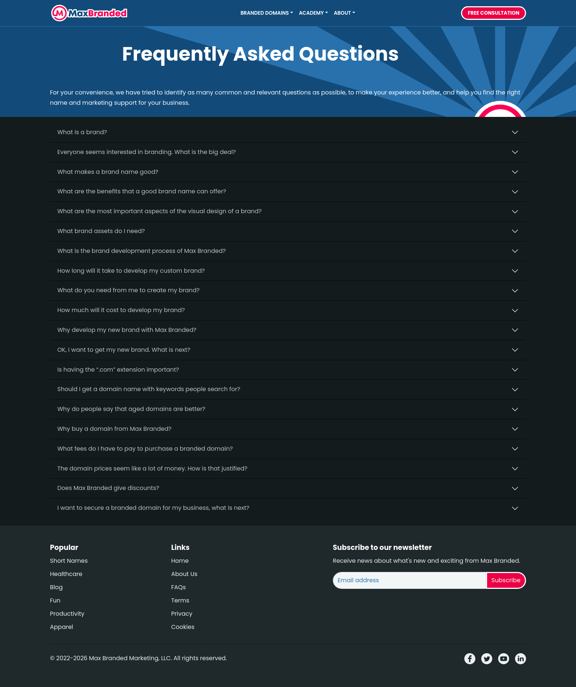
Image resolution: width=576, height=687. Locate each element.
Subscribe (506, 580)
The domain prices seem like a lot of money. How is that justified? (152, 468)
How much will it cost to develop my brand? (121, 310)
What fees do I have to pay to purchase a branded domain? (145, 448)
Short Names (69, 561)
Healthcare (66, 574)
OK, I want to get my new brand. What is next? (123, 350)
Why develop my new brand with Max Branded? (127, 330)
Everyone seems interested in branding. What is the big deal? (146, 152)
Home (180, 561)
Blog (56, 587)
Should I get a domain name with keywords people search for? (148, 389)
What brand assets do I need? (101, 231)
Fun (55, 600)
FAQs (178, 587)
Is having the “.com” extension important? (118, 369)
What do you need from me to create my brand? (128, 290)
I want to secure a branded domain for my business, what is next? (153, 508)
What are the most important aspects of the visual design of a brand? (159, 211)
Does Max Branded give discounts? (108, 488)
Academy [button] (311, 13)
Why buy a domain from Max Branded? (114, 429)
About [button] (342, 13)
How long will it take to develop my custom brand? (131, 270)
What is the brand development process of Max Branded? (141, 251)
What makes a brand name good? (107, 172)
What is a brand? (82, 132)
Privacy (181, 613)
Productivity (67, 613)
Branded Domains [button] (265, 13)
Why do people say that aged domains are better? (131, 409)
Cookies (182, 627)
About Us (184, 574)
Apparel (61, 627)
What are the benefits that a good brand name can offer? (141, 191)
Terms (180, 600)
